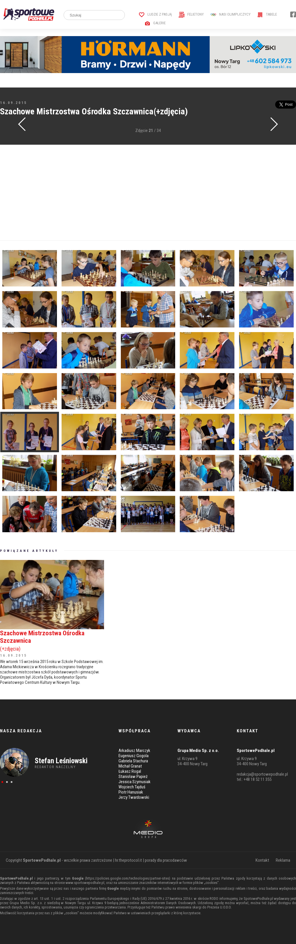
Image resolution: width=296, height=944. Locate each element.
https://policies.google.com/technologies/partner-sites (127, 878)
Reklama (283, 860)
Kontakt (262, 860)
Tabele (267, 14)
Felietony (191, 14)
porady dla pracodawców (166, 860)
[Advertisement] (148, 192)
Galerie (155, 23)
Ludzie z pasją (155, 14)
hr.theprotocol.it (128, 860)
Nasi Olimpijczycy (230, 14)
